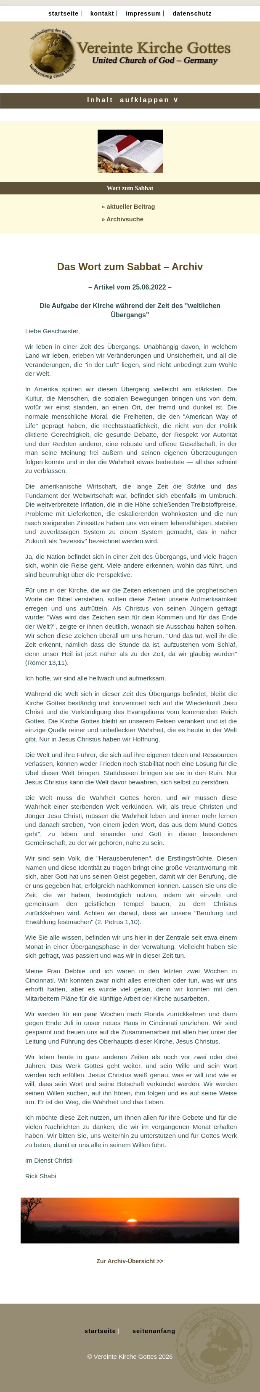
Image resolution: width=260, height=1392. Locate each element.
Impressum (143, 13)
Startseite (63, 13)
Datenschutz (192, 13)
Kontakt (102, 13)
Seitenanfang (154, 1331)
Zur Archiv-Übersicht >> (130, 1261)
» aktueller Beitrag (128, 206)
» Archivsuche (122, 219)
